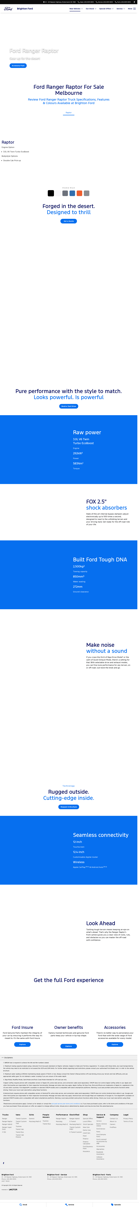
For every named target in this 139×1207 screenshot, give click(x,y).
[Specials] (116, 1204)
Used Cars (86, 1133)
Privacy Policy (128, 1119)
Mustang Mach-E (35, 1121)
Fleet (85, 1136)
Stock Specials (88, 1124)
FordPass (113, 1127)
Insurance (86, 1151)
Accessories (100, 1146)
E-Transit (73, 1121)
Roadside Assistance (100, 1153)
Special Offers (88, 1119)
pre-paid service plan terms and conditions (66, 1104)
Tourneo (19, 1126)
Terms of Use (128, 1121)
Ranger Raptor (7, 1121)
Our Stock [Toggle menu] (91, 9)
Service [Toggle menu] (121, 9)
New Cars (86, 1127)
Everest (31, 1119)
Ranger (4, 1119)
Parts (98, 1132)
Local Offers (87, 1121)
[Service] (69, 1204)
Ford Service (100, 1129)
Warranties (100, 1149)
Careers (112, 1124)
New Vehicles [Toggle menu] (76, 9)
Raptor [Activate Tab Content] (69, 112)
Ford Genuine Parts (101, 1136)
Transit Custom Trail (21, 1122)
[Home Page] (8, 8)
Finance (85, 1139)
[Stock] (23, 1204)
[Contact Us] (59, 2)
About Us (113, 1121)
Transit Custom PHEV (75, 1128)
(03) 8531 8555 (11, 1179)
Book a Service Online (101, 1125)
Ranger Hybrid (7, 1124)
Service (99, 1121)
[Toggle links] (9, 1189)
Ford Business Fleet (88, 1148)
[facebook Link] (134, 2)
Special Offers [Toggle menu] (106, 9)
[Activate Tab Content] (51, 193)
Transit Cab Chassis (20, 1136)
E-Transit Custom (76, 1132)
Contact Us (114, 1119)
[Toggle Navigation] (132, 8)
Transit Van (20, 1129)
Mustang (59, 1121)
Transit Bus (20, 1132)
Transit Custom (21, 1119)
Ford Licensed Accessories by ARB (101, 1141)
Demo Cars (87, 1130)
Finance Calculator (86, 1143)
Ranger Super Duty (7, 1128)
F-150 (4, 1132)
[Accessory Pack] (18, 65)
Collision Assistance (100, 1158)
